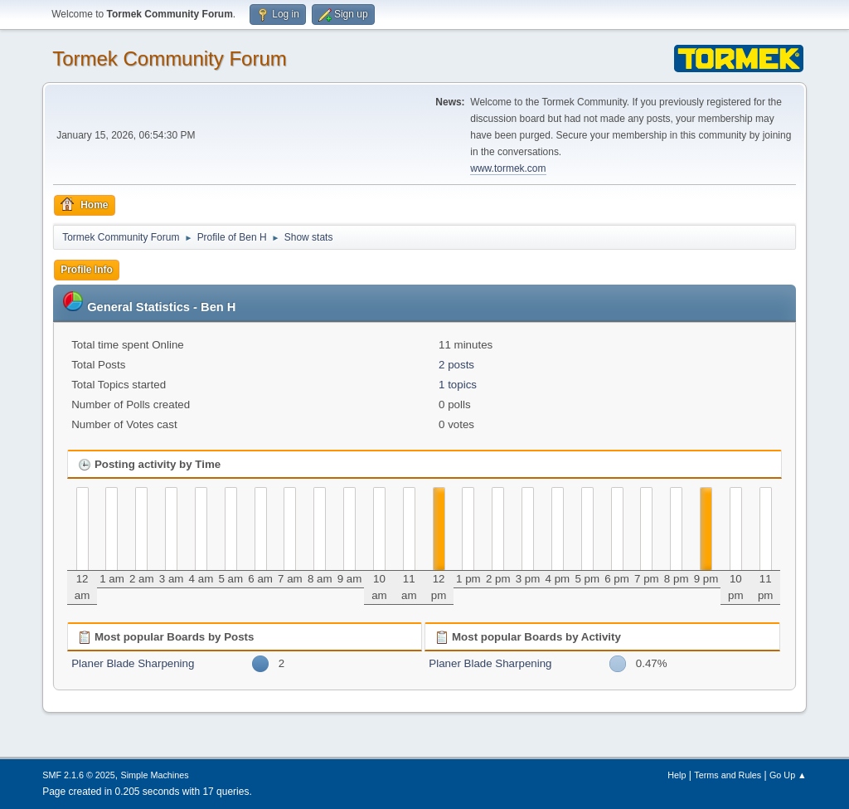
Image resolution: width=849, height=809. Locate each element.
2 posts (456, 364)
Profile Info (87, 269)
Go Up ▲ (788, 775)
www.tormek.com (508, 168)
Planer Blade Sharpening (132, 663)
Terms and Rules (727, 775)
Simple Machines (155, 775)
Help (676, 775)
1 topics (458, 384)
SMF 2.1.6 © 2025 (78, 775)
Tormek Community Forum (169, 58)
